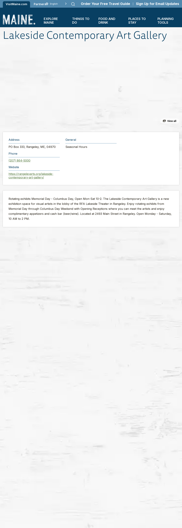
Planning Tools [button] (165, 20)
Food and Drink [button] (106, 20)
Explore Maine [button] (51, 20)
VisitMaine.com (16, 4)
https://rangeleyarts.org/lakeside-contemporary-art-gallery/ (31, 175)
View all (171, 121)
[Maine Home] (19, 19)
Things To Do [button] (80, 20)
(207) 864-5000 (19, 160)
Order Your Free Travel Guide (105, 4)
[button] (60, 86)
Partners (40, 4)
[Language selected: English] (56, 4)
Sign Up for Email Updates (157, 4)
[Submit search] (73, 4)
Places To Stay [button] (137, 20)
